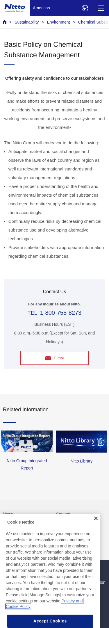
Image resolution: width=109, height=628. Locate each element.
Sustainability (27, 22)
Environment (58, 22)
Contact (63, 514)
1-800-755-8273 (60, 312)
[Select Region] (85, 8)
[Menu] (101, 8)
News (8, 514)
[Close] (96, 525)
